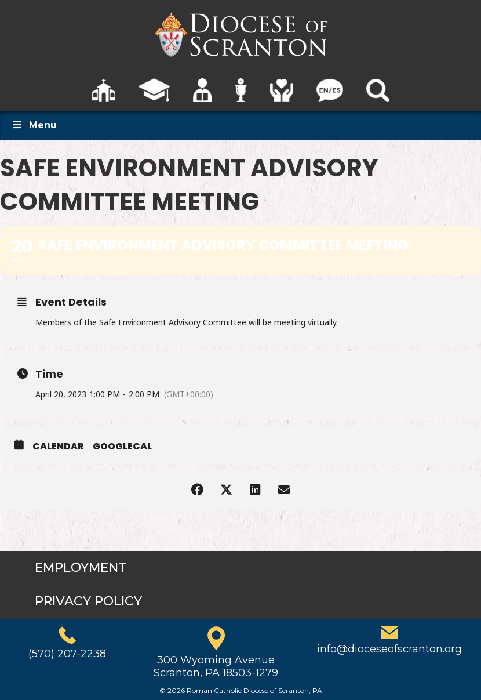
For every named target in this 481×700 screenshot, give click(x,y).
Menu (34, 124)
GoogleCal (122, 446)
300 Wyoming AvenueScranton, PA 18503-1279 (216, 666)
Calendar (58, 446)
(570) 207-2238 (67, 653)
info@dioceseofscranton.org (389, 649)
